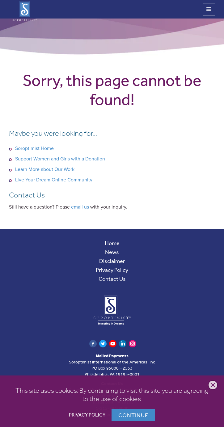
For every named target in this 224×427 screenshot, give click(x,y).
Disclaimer (112, 260)
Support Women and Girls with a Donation (60, 159)
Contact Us (112, 278)
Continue (133, 415)
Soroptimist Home (34, 148)
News (112, 251)
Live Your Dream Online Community (53, 180)
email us (80, 207)
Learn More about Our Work (44, 169)
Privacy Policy (87, 415)
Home (112, 242)
